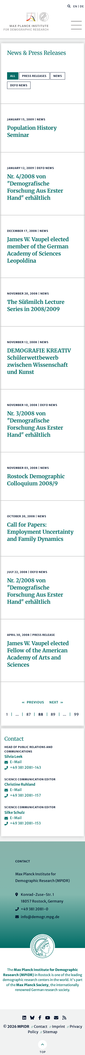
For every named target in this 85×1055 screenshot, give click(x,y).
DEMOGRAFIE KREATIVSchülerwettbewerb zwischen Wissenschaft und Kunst (39, 361)
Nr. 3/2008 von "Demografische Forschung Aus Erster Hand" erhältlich (35, 424)
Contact (40, 1026)
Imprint (58, 1026)
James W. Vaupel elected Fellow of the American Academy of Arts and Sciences (38, 654)
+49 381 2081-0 (34, 909)
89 (53, 714)
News (57, 76)
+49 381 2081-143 (25, 767)
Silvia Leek (13, 756)
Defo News (18, 85)
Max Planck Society (32, 985)
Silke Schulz (14, 812)
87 (28, 714)
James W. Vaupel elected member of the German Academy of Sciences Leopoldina (38, 250)
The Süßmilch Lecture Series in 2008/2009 (35, 306)
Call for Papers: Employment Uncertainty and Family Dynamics (40, 531)
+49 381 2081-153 (25, 823)
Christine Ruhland (19, 784)
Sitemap (50, 1032)
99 (76, 714)
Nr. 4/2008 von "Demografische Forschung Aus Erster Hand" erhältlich (35, 187)
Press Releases (34, 76)
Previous (35, 702)
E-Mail (16, 762)
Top (43, 1052)
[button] (69, 6)
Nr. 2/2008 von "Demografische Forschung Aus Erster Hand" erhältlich (35, 591)
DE (82, 6)
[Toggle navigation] (76, 25)
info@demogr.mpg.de (40, 917)
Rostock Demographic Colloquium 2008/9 (36, 480)
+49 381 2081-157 (25, 795)
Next (54, 702)
